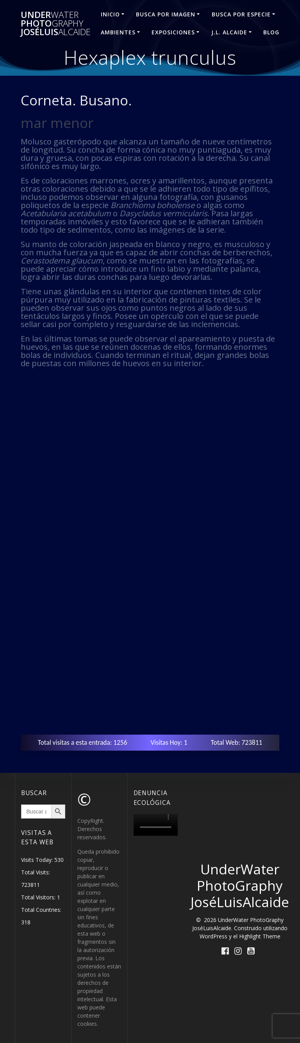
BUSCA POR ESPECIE (241, 14)
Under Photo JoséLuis (56, 24)
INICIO (110, 14)
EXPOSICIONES (173, 32)
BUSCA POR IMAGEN (165, 14)
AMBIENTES (118, 32)
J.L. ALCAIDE (229, 32)
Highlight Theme (259, 936)
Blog (271, 32)
